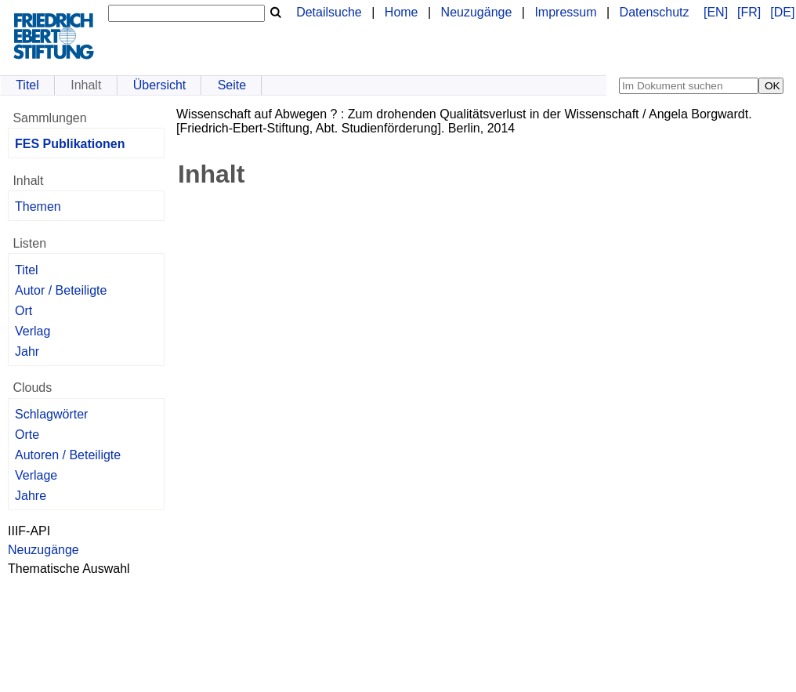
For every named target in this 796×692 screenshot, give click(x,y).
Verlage (36, 475)
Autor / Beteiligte (61, 290)
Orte (27, 434)
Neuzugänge (476, 12)
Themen (38, 206)
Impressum (565, 12)
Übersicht (159, 85)
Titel (27, 85)
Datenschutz (654, 12)
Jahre (30, 495)
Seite (232, 85)
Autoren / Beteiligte (68, 455)
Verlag (32, 331)
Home (401, 12)
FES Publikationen (70, 143)
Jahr (27, 351)
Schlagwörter (51, 414)
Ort (23, 310)
